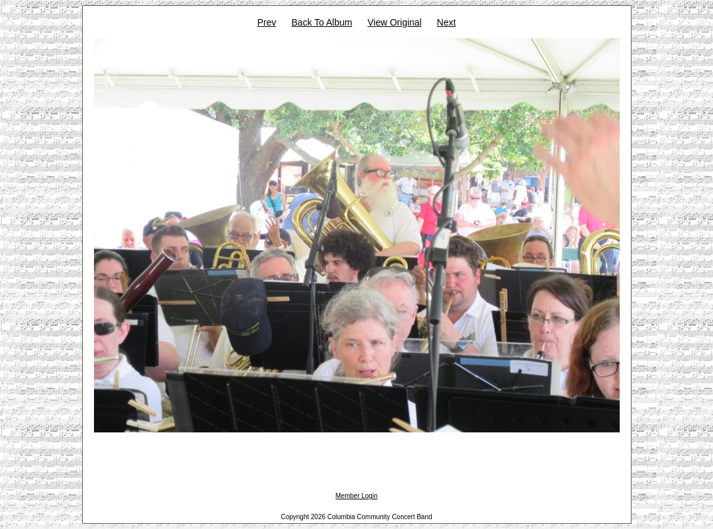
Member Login (357, 495)
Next (446, 22)
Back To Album (322, 22)
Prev (266, 22)
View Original (394, 22)
